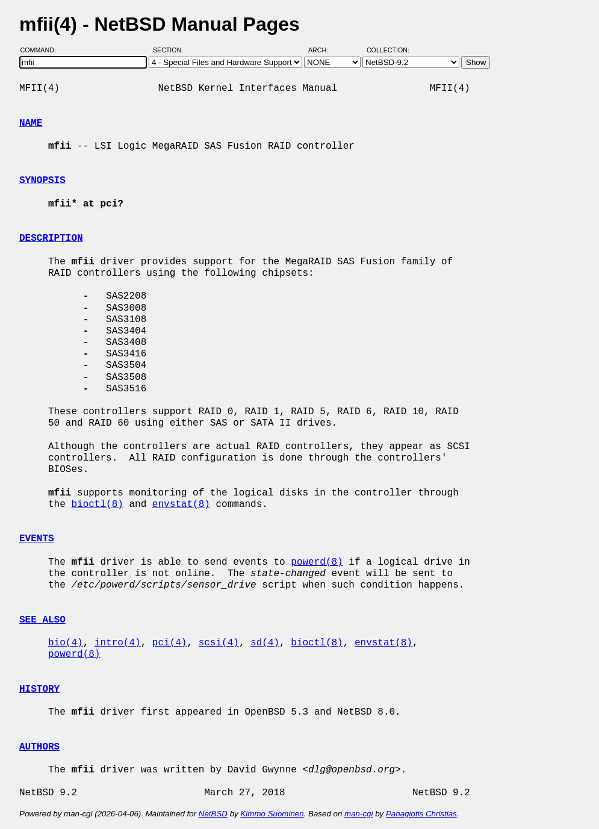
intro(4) (118, 643)
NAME (30, 123)
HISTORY (39, 689)
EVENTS (36, 538)
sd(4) (264, 643)
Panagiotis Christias (421, 813)
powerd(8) (317, 562)
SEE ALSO (42, 620)
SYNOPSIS (42, 180)
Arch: (323, 50)
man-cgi (358, 813)
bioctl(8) (97, 504)
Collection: (388, 50)
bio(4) (65, 643)
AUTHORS (39, 747)
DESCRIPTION (51, 238)
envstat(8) (181, 504)
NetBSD (213, 813)
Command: (41, 50)
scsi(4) (219, 643)
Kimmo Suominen (271, 813)
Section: (170, 50)
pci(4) (169, 643)
